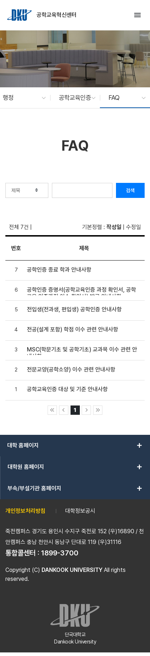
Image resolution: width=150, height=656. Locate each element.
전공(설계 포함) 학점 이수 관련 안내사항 (72, 329)
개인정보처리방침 (25, 510)
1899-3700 (59, 553)
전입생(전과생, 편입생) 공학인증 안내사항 (74, 309)
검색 (130, 190)
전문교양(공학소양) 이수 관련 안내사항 (71, 369)
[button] (21, 97)
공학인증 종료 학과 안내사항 (59, 269)
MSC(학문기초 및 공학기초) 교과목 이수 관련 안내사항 (82, 350)
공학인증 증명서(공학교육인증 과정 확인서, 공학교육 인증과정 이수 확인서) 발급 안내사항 (81, 290)
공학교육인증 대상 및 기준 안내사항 (67, 389)
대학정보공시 (80, 510)
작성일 (113, 227)
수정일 (133, 227)
